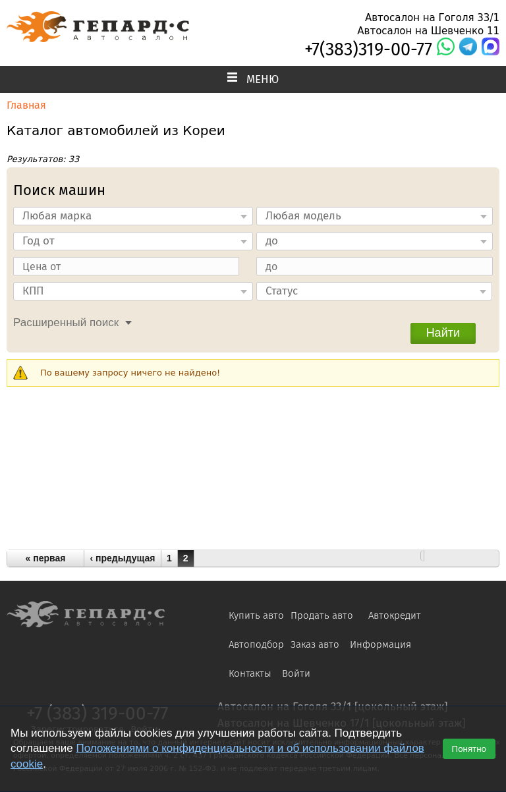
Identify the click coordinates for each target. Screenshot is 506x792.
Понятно (469, 749)
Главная (26, 105)
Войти (296, 673)
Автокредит (394, 615)
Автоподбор (256, 644)
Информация (380, 644)
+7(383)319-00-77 (368, 49)
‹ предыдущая (122, 558)
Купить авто (256, 615)
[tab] (69, 320)
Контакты (250, 673)
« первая (46, 558)
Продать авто (322, 615)
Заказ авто (315, 644)
